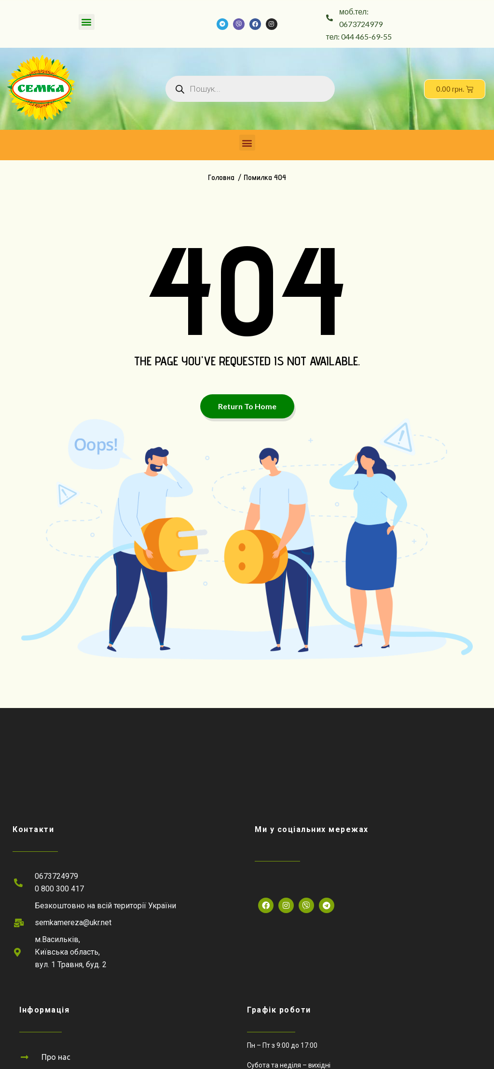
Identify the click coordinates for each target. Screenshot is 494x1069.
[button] (87, 22)
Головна (221, 177)
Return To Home (247, 406)
